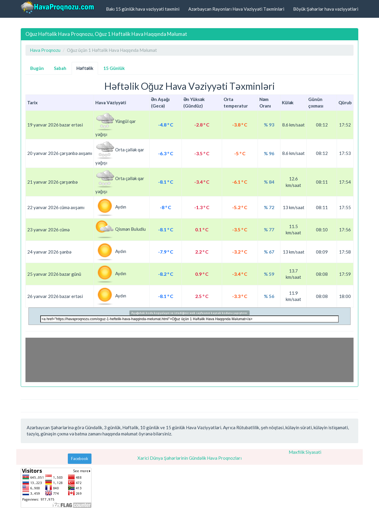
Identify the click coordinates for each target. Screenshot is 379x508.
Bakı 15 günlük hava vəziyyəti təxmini (142, 9)
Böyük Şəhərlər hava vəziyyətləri (325, 9)
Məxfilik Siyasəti (305, 452)
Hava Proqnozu (45, 50)
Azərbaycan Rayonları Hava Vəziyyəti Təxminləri (236, 9)
